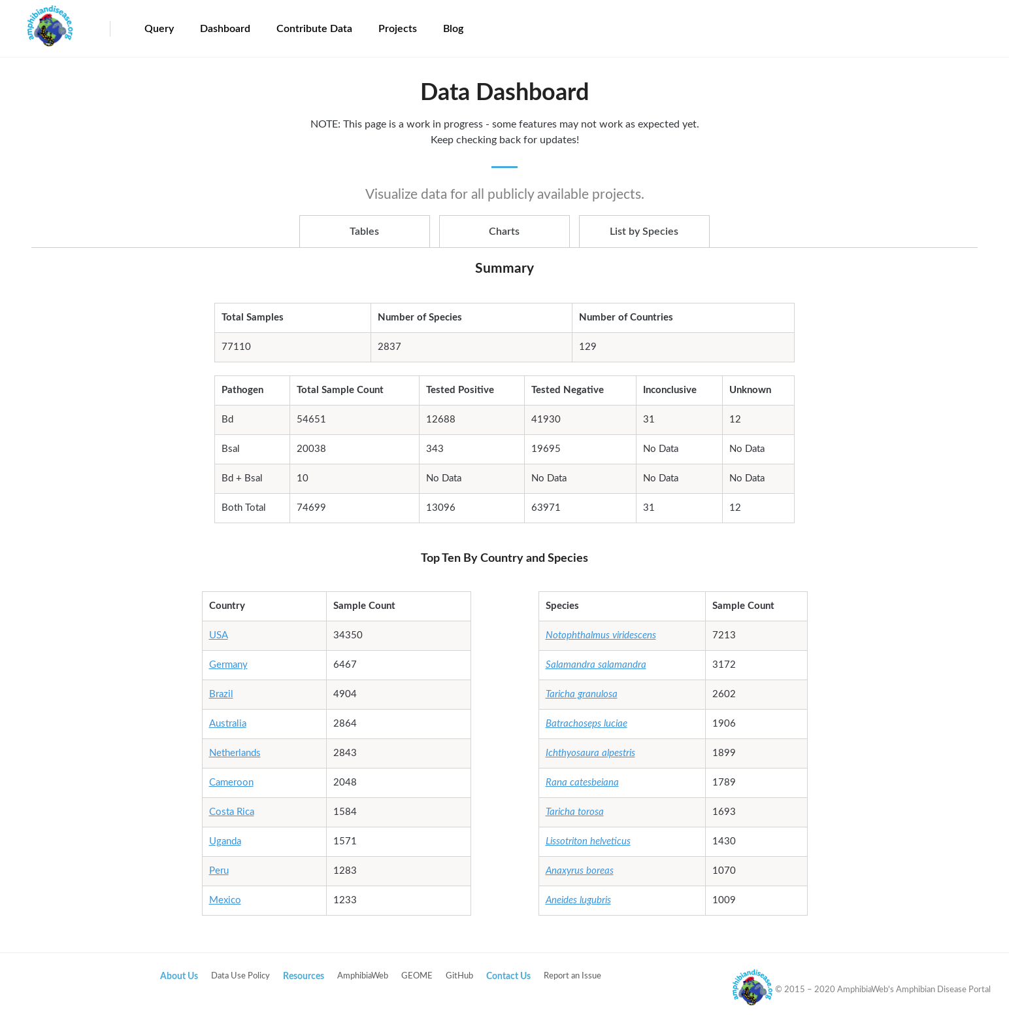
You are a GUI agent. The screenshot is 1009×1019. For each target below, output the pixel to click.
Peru (219, 871)
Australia (227, 724)
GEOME (417, 976)
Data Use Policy (240, 976)
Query (159, 29)
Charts (504, 231)
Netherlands (235, 753)
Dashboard (225, 29)
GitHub (459, 976)
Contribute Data (314, 29)
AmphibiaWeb (362, 976)
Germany (228, 665)
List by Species (644, 231)
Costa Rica (231, 812)
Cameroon (231, 782)
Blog (453, 29)
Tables (364, 231)
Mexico (225, 900)
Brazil (221, 694)
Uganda (225, 841)
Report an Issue (572, 976)
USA (218, 635)
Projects (397, 29)
